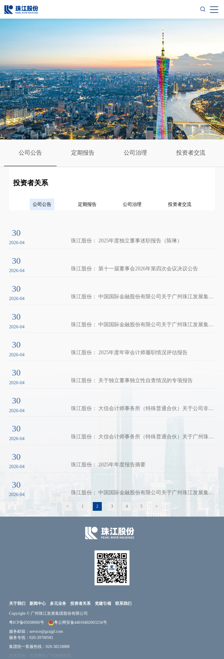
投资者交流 (190, 152)
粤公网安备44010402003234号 (77, 623)
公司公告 (30, 152)
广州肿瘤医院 (59, 655)
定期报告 (82, 152)
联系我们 (123, 603)
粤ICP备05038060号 (26, 622)
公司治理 (135, 152)
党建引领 (103, 603)
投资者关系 (80, 603)
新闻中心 (37, 603)
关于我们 (17, 603)
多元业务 (58, 603)
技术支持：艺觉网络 (27, 655)
